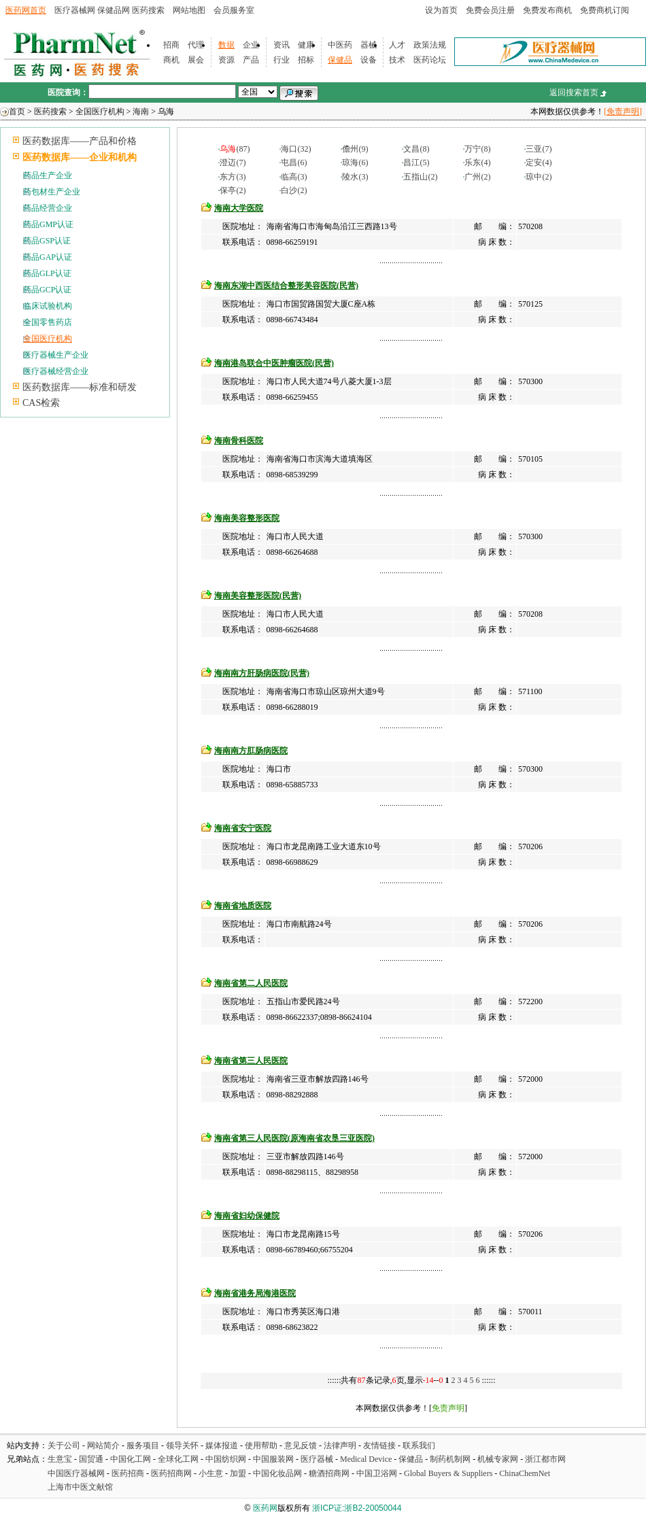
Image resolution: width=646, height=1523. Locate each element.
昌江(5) (416, 162)
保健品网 (113, 10)
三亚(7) (538, 149)
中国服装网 (273, 1459)
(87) (235, 149)
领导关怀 (182, 1445)
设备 (368, 60)
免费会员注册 (490, 10)
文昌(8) (416, 149)
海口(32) (296, 149)
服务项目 (142, 1445)
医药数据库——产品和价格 (79, 141)
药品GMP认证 (48, 224)
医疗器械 (317, 1459)
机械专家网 (497, 1459)
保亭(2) (232, 190)
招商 (171, 45)
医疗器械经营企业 (55, 371)
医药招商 (128, 1473)
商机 (171, 60)
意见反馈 (300, 1445)
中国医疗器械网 (76, 1473)
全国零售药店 (47, 322)
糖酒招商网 (329, 1473)
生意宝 (60, 1459)
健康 (306, 45)
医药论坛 (429, 60)
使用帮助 (261, 1445)
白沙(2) (294, 190)
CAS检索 (41, 403)
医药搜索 (148, 10)
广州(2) (477, 177)
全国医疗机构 (99, 111)
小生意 (211, 1473)
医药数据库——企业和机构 (79, 157)
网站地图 (189, 10)
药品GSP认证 (47, 240)
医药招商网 (171, 1473)
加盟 (239, 1473)
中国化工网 (130, 1459)
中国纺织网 (225, 1459)
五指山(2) (420, 177)
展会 (196, 60)
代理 (196, 45)
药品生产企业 (47, 175)
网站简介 (103, 1445)
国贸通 (91, 1459)
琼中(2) (538, 177)
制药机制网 (450, 1459)
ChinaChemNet (524, 1473)
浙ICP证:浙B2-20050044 (356, 1508)
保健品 (340, 60)
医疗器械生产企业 (55, 355)
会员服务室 (234, 10)
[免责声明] (623, 111)
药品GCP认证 (47, 289)
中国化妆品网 (277, 1473)
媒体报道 (221, 1445)
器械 (368, 45)
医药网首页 (25, 10)
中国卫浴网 (377, 1473)
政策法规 (429, 45)
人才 (397, 45)
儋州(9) (355, 149)
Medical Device (366, 1459)
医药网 (265, 1508)
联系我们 (419, 1445)
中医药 (340, 45)
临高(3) (294, 177)
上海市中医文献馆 (80, 1487)
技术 (397, 60)
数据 (226, 45)
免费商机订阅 (604, 10)
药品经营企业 (47, 208)
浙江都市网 (545, 1459)
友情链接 (379, 1445)
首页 (17, 111)
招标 (306, 60)
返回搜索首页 (573, 92)
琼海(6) (355, 162)
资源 (226, 60)
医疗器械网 (74, 10)
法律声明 (340, 1445)
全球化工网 (178, 1459)
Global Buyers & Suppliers (448, 1473)
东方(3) (232, 177)
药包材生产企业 (51, 191)
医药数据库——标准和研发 (79, 387)
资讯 (281, 45)
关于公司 (64, 1445)
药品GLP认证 (47, 273)
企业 (251, 45)
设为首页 (441, 10)
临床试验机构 (47, 306)
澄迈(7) (232, 162)
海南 (141, 111)
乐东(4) (477, 162)
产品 (251, 60)
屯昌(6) (294, 162)
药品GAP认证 (47, 257)
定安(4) (538, 162)
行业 (281, 60)
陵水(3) (355, 177)
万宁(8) (477, 149)
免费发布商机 (547, 10)
